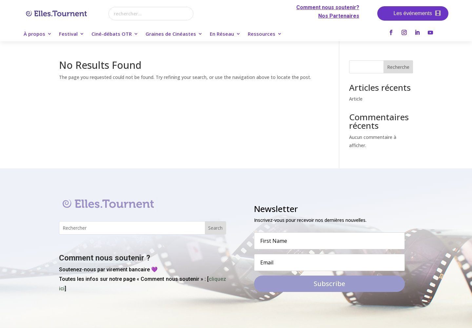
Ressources (261, 34)
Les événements (413, 13)
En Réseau (222, 34)
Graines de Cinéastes (171, 34)
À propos (34, 34)
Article (356, 99)
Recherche (398, 67)
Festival (68, 34)
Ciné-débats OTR (111, 34)
